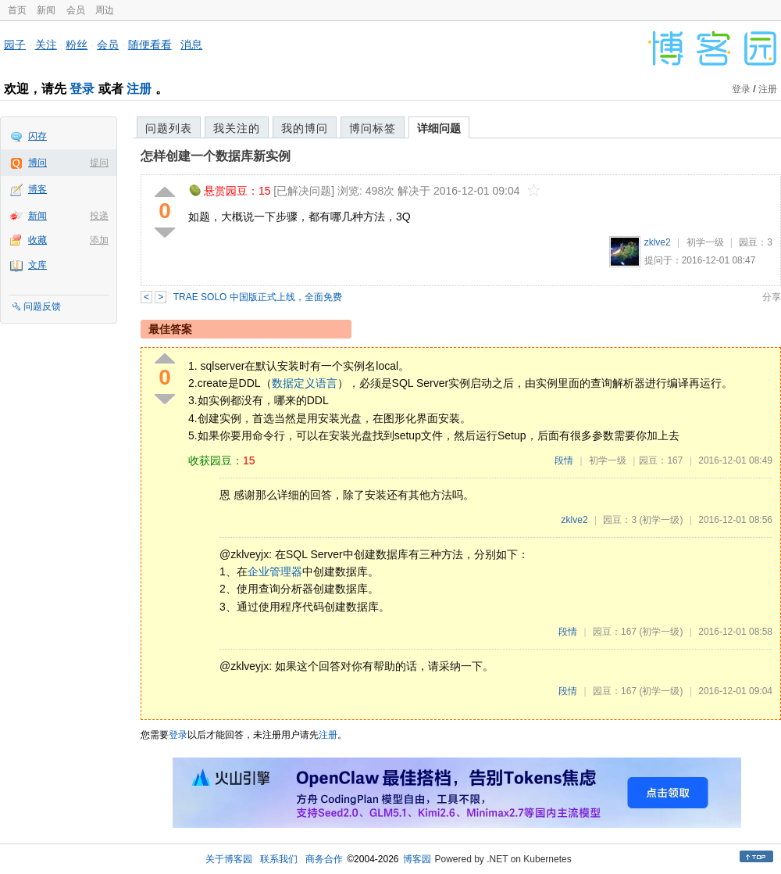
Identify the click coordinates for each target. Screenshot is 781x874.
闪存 (37, 136)
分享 (771, 297)
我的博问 (304, 128)
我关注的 (236, 128)
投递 (99, 215)
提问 (99, 162)
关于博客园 (228, 859)
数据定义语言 (304, 383)
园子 (15, 44)
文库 (37, 265)
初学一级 (705, 242)
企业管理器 (275, 571)
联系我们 (279, 859)
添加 (99, 240)
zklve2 (657, 242)
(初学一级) (661, 519)
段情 (564, 460)
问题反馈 (42, 306)
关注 (46, 44)
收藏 (37, 240)
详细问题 (439, 128)
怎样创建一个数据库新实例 (216, 156)
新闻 (46, 10)
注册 (139, 88)
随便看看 (150, 44)
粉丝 (76, 44)
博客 (37, 189)
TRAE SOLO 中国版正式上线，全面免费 (257, 297)
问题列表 (168, 128)
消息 (191, 44)
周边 (104, 10)
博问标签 (372, 128)
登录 (82, 88)
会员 (75, 10)
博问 (37, 162)
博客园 (417, 859)
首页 (17, 10)
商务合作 (324, 859)
